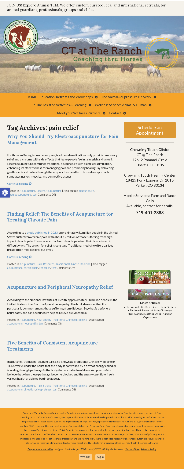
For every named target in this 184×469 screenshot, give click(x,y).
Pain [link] (39, 264)
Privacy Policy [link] (148, 449)
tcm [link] (35, 194)
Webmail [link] (85, 457)
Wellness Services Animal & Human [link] (121, 105)
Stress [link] (47, 385)
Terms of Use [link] (132, 449)
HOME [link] (32, 97)
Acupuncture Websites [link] (40, 449)
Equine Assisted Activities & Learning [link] (58, 105)
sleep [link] (39, 389)
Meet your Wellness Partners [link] (79, 113)
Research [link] (48, 264)
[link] (5, 193)
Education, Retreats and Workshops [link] (66, 97)
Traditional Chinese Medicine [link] (73, 264)
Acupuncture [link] (27, 190)
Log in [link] (100, 457)
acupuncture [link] (86, 190)
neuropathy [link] (31, 323)
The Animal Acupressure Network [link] (126, 97)
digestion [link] (29, 389)
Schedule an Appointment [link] (150, 130)
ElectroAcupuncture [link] (49, 190)
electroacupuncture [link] (19, 194)
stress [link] (48, 389)
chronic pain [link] (31, 267)
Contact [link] (115, 113)
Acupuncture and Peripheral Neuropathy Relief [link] (60, 287)
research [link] (44, 267)
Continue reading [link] (19, 183)
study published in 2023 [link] (42, 232)
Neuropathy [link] (44, 319)
